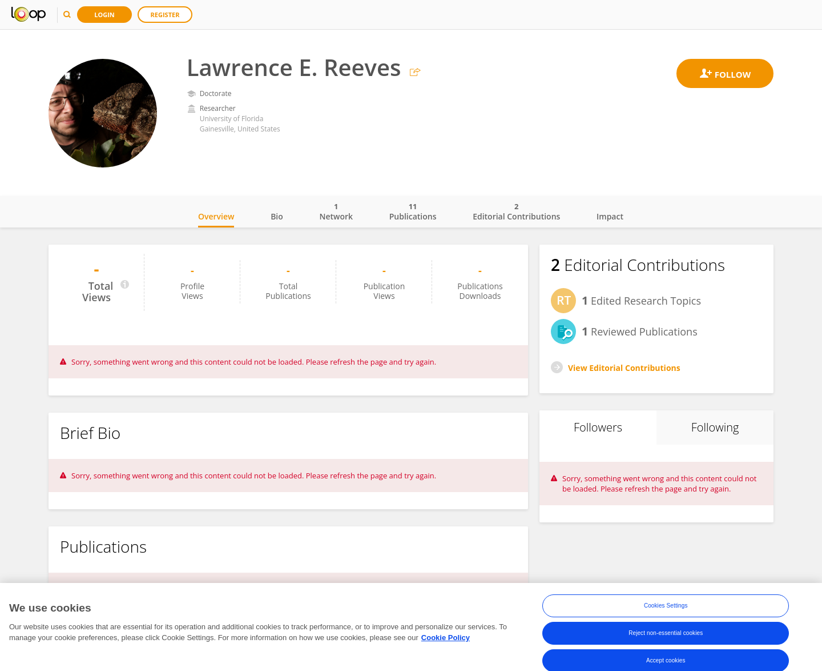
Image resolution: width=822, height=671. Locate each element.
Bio (277, 216)
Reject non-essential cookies (665, 636)
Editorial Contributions (516, 211)
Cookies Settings (666, 608)
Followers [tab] (598, 427)
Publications (413, 211)
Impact (610, 216)
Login (104, 14)
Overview (216, 216)
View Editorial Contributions (624, 367)
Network (336, 211)
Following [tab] (715, 427)
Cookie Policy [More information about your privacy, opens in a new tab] (445, 641)
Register (165, 14)
